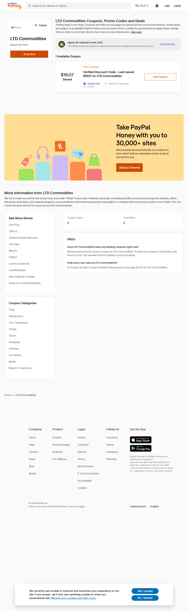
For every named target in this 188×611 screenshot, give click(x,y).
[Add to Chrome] (129, 167)
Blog (31, 466)
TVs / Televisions (18, 322)
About (32, 437)
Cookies (82, 488)
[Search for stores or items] (78, 5)
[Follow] (40, 25)
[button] (144, 506)
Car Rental (15, 355)
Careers (33, 452)
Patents (82, 452)
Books (12, 361)
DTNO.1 (13, 257)
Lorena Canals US (19, 263)
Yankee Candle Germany (23, 237)
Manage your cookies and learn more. (73, 597)
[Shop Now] (29, 54)
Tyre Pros (14, 224)
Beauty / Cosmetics (20, 368)
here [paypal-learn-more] (82, 506)
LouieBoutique (17, 270)
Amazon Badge (61, 444)
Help (31, 444)
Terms (81, 459)
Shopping (14, 342)
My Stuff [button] (142, 6)
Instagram (112, 452)
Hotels (12, 329)
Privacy (82, 437)
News (32, 459)
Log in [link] (177, 5)
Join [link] (167, 5)
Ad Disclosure (85, 466)
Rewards (58, 452)
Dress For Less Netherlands (25, 283)
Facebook (112, 437)
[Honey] (14, 6)
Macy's (13, 250)
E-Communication (88, 473)
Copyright (83, 444)
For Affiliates (60, 459)
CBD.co (13, 231)
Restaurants (16, 316)
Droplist (57, 437)
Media (32, 473)
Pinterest (111, 459)
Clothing (13, 348)
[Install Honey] (167, 44)
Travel (12, 335)
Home (8, 395)
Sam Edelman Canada (22, 276)
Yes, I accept (145, 590)
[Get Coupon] (160, 76)
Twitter (110, 444)
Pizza (12, 309)
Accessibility (85, 480)
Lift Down (14, 244)
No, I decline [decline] (144, 597)
